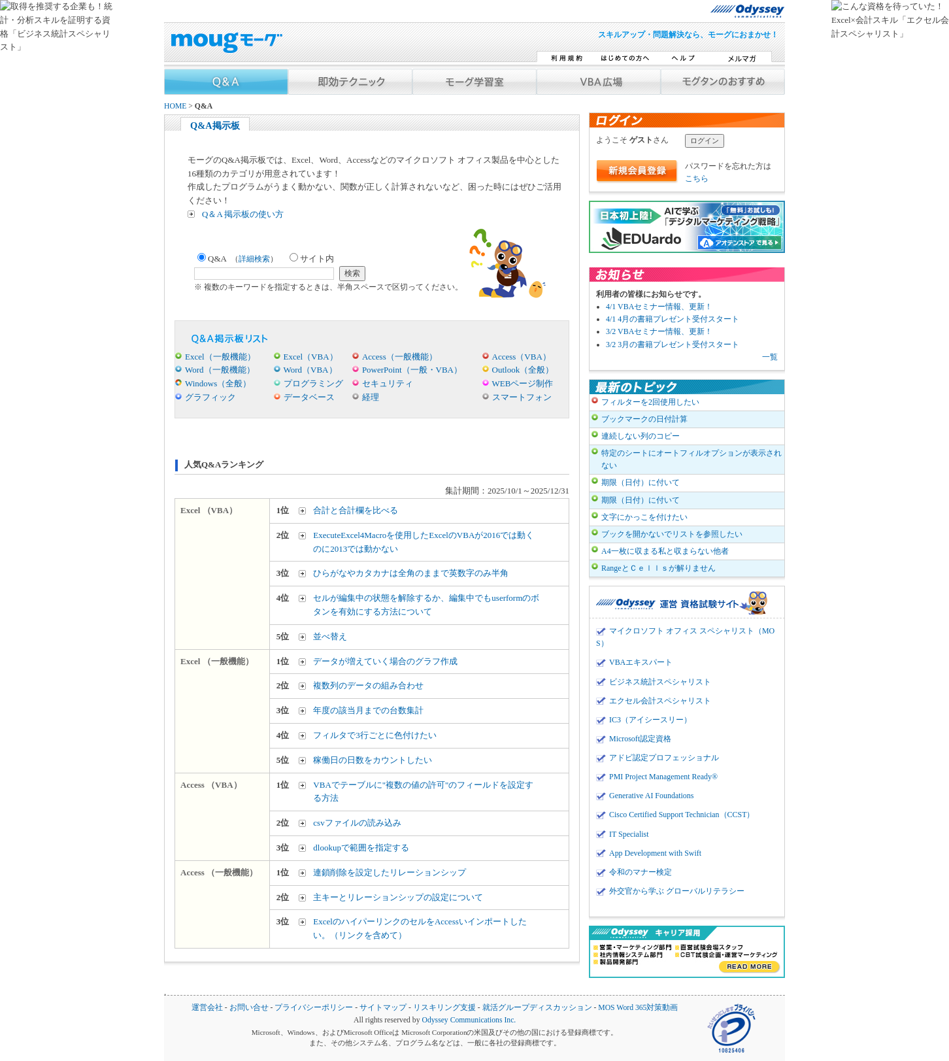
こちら (696, 178)
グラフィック (210, 397)
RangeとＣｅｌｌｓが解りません (658, 568)
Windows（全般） (218, 383)
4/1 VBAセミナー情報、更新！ (659, 306)
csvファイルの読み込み (357, 823)
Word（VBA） (310, 370)
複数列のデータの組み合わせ (368, 685)
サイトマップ (383, 1007)
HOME (175, 106)
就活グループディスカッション (537, 1007)
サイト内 (312, 258)
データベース (309, 397)
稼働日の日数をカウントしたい (372, 760)
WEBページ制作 (523, 383)
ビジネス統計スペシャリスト (660, 681)
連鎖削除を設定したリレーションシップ (389, 872)
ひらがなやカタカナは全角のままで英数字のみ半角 (410, 573)
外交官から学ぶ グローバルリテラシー (676, 891)
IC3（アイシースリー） (650, 719)
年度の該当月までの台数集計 (368, 710)
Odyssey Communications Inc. (469, 1020)
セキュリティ (387, 383)
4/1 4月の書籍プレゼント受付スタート (672, 319)
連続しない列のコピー (640, 436)
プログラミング (313, 383)
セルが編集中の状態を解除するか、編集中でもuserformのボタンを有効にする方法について (426, 604)
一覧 (770, 357)
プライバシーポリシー (314, 1007)
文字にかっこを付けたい (644, 517)
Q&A (237, 258)
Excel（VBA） (311, 357)
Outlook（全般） (523, 370)
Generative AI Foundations (651, 795)
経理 (370, 397)
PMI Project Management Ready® (663, 776)
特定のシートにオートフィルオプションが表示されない (691, 459)
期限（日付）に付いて (640, 482)
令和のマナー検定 (640, 872)
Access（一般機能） (399, 357)
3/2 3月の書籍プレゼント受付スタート (672, 344)
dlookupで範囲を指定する (361, 847)
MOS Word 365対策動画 (638, 1007)
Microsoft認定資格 (640, 738)
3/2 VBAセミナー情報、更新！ (659, 331)
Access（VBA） (521, 357)
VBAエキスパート (641, 662)
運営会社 (207, 1007)
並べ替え (330, 636)
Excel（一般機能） (220, 357)
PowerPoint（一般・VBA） (412, 370)
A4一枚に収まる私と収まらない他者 (665, 551)
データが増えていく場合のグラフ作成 (385, 661)
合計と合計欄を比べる (355, 510)
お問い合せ (249, 1007)
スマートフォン (522, 397)
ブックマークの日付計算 (644, 419)
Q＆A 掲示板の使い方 (243, 214)
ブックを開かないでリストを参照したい (671, 534)
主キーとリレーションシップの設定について (398, 897)
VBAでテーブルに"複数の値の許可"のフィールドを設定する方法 (423, 791)
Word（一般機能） (220, 370)
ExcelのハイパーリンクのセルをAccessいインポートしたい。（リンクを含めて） (419, 928)
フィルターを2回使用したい (650, 402)
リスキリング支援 (444, 1007)
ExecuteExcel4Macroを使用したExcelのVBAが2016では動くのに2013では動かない (423, 542)
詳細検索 (254, 258)
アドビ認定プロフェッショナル (664, 757)
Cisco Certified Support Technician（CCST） (681, 814)
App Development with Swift (655, 853)
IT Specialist (629, 834)
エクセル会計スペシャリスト (660, 700)
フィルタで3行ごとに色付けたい (375, 735)
